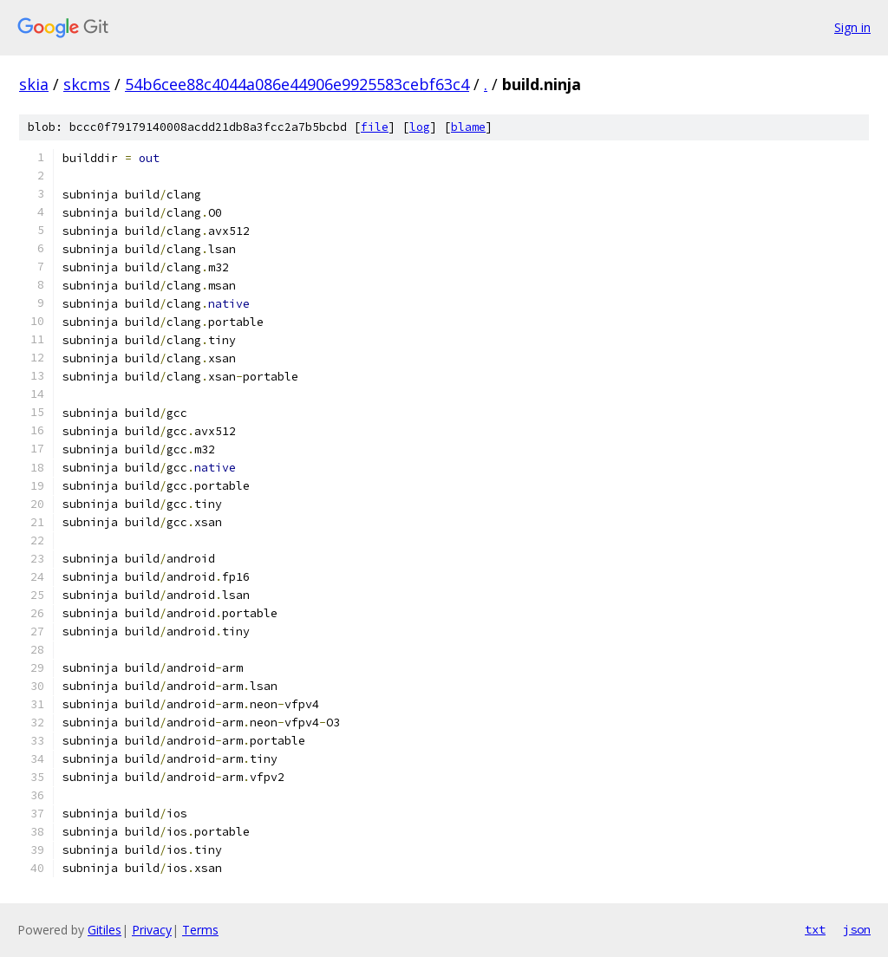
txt (815, 929)
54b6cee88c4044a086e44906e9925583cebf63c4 (297, 84)
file (374, 127)
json (857, 929)
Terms (200, 929)
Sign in (852, 27)
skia (34, 84)
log (419, 127)
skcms (86, 84)
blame (468, 127)
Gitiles (104, 929)
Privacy (152, 929)
